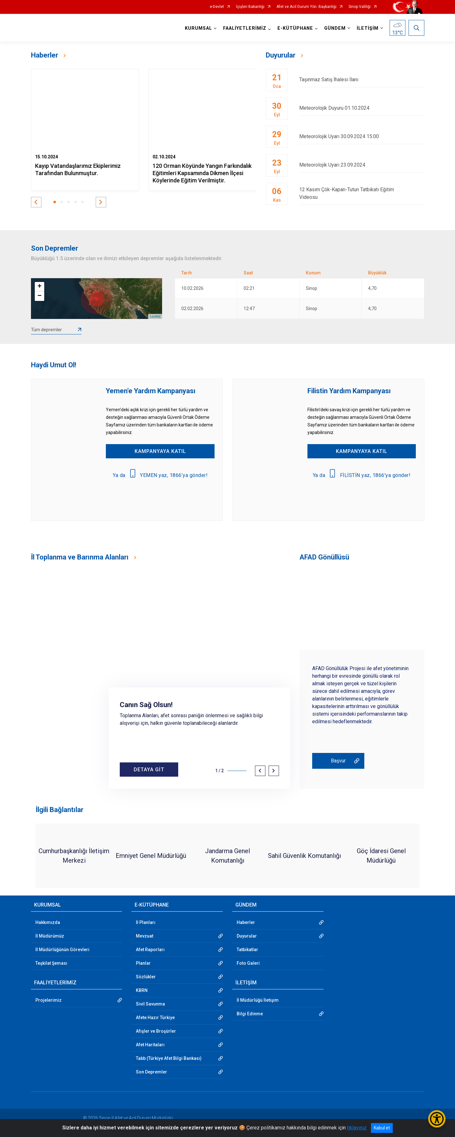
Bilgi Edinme (250, 1013)
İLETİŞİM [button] (368, 28)
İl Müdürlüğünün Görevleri (62, 949)
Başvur (338, 761)
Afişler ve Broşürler (156, 1031)
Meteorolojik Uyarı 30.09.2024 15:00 (361, 136)
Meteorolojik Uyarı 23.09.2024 (361, 165)
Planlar (143, 963)
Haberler (246, 922)
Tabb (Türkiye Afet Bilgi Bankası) (169, 1058)
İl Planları (145, 922)
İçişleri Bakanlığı (250, 7)
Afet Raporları (150, 949)
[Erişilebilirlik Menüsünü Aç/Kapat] (437, 1119)
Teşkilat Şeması (51, 963)
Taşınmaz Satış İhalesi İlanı (361, 79)
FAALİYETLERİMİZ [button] (244, 28)
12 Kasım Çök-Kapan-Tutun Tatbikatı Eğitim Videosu (361, 193)
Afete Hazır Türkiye (155, 1017)
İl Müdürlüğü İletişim (258, 1000)
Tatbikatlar (247, 949)
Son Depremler (151, 1071)
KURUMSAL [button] (198, 28)
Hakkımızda (47, 922)
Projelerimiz (48, 1000)
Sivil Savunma (150, 1003)
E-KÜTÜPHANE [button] (295, 28)
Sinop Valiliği (360, 7)
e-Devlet (217, 7)
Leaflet (155, 316)
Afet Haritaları (150, 1044)
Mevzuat (144, 935)
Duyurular (247, 935)
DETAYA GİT (149, 770)
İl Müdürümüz (49, 935)
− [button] (39, 296)
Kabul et (382, 1127)
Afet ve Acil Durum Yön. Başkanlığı (306, 7)
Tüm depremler (46, 329)
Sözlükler (146, 976)
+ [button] (39, 286)
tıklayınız (357, 1128)
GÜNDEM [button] (335, 28)
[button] (36, 202)
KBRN (142, 990)
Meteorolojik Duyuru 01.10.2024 (361, 108)
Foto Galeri (248, 963)
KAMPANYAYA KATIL (160, 451)
